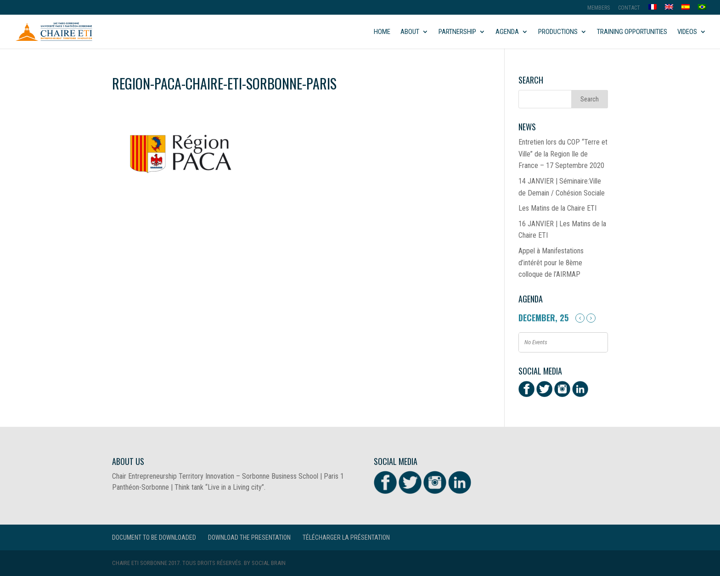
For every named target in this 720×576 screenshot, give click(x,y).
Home (382, 32)
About (409, 32)
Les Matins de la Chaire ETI (557, 208)
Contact (629, 8)
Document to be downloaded (154, 537)
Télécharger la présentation (346, 537)
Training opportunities (632, 32)
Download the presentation (249, 537)
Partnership (457, 32)
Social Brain (269, 562)
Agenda (507, 32)
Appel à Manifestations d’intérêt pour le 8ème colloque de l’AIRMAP (551, 262)
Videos (687, 32)
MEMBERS (598, 8)
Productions (558, 32)
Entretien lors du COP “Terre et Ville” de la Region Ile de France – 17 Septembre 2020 (563, 154)
